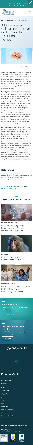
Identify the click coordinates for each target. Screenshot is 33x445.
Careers (3, 413)
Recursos (7, 416)
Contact (3, 403)
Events (3, 397)
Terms (13, 430)
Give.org (18, 431)
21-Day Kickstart (9, 314)
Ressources (7, 419)
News (3, 387)
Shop (2, 400)
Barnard (7, 409)
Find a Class (8, 338)
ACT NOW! (20, 5)
